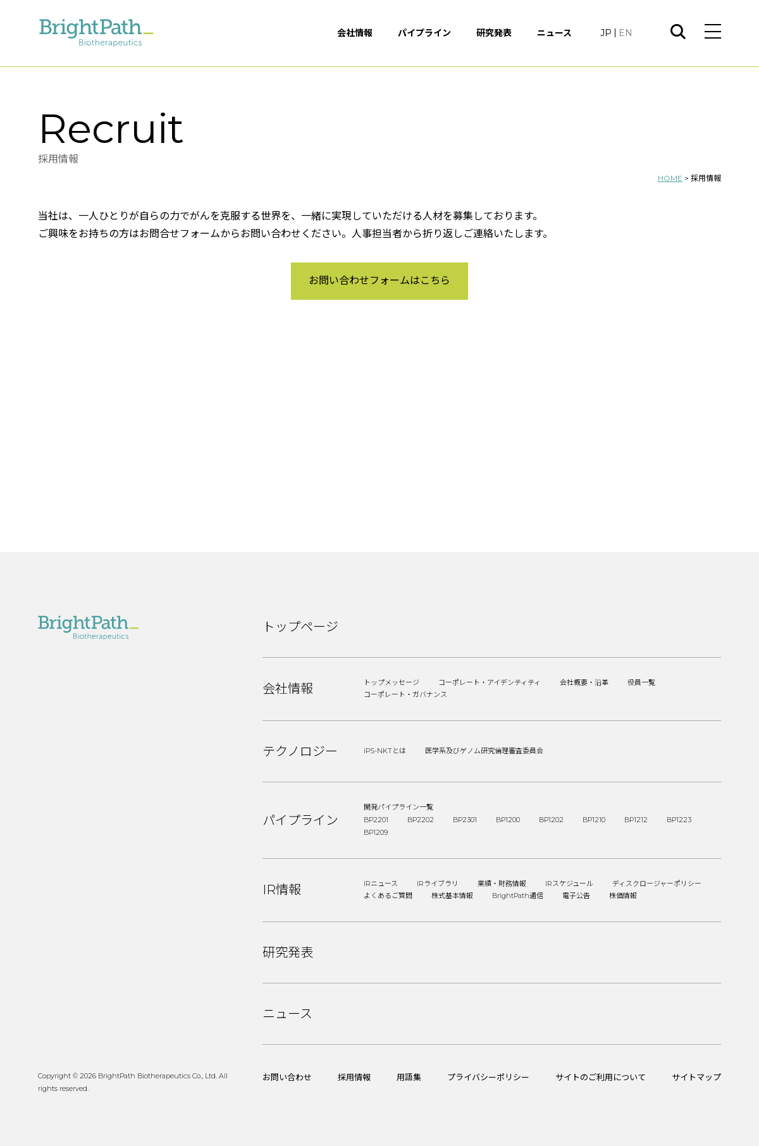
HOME (670, 178)
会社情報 (355, 33)
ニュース (554, 33)
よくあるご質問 (388, 895)
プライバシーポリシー (488, 1077)
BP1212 (636, 819)
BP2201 (376, 819)
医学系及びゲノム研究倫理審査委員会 (484, 750)
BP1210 (594, 819)
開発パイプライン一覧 (398, 807)
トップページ (300, 626)
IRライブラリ (438, 883)
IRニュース (381, 883)
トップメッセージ (391, 682)
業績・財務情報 (502, 883)
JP (606, 33)
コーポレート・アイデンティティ (489, 682)
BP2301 (465, 819)
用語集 (409, 1077)
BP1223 (679, 819)
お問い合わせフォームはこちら (379, 280)
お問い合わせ (287, 1077)
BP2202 (420, 819)
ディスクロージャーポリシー (656, 883)
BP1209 (376, 832)
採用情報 (354, 1077)
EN (625, 33)
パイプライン (424, 33)
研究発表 (494, 33)
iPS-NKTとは (385, 750)
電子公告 (576, 895)
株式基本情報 (452, 895)
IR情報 (281, 889)
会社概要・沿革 (584, 682)
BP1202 (551, 819)
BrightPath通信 (517, 895)
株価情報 (623, 895)
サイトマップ (696, 1077)
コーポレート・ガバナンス (405, 694)
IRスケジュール (569, 883)
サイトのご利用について (600, 1077)
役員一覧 (641, 682)
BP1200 (508, 819)
